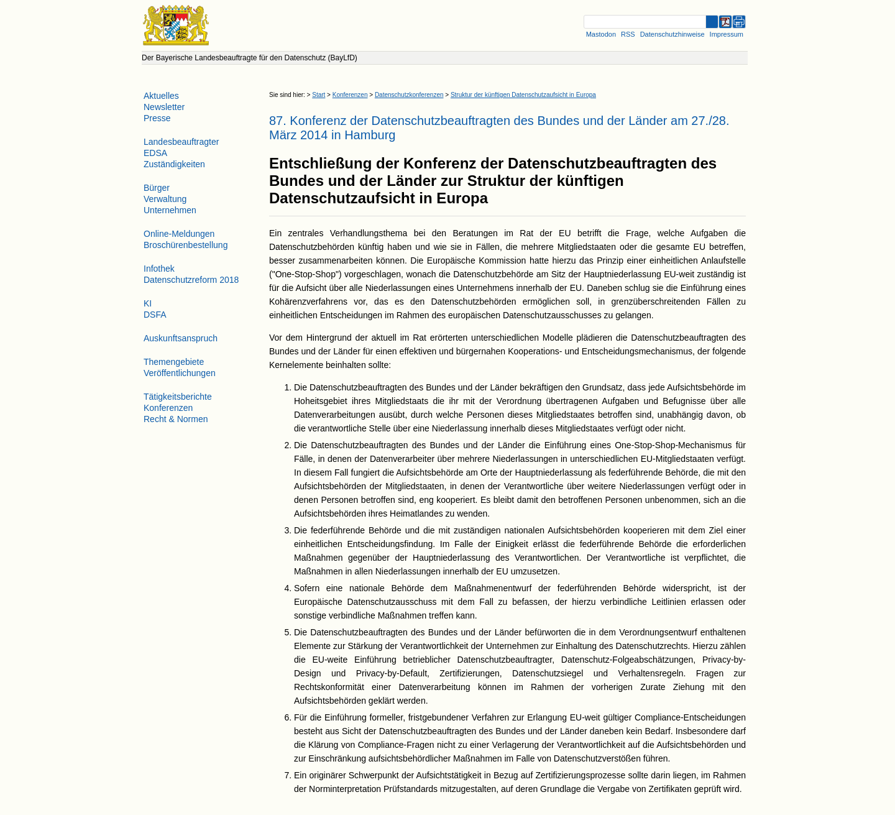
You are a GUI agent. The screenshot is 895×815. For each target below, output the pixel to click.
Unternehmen (170, 210)
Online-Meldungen (179, 234)
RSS (628, 34)
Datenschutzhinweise (672, 34)
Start (318, 94)
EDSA (155, 153)
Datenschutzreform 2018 (191, 280)
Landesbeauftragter (181, 142)
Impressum (726, 34)
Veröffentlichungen (180, 373)
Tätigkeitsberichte (178, 397)
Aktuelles (161, 96)
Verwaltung (165, 199)
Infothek (159, 269)
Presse (157, 118)
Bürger (157, 188)
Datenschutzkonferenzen (409, 94)
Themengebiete (174, 362)
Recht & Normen (176, 419)
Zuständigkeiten (174, 164)
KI (148, 303)
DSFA (155, 315)
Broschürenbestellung (185, 245)
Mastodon (601, 34)
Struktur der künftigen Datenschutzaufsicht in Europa (523, 94)
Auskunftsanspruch (181, 338)
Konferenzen (350, 94)
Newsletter (164, 107)
